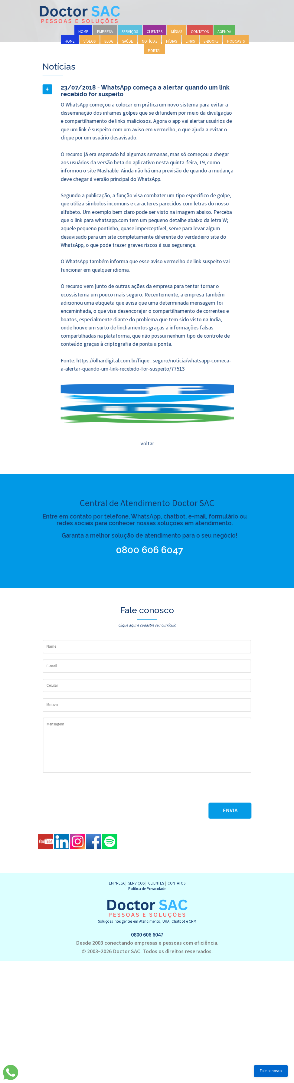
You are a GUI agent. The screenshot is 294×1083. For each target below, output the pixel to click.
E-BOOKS (211, 41)
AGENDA (224, 31)
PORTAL (154, 50)
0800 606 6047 (138, 550)
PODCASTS (236, 41)
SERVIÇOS (130, 31)
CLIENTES (154, 31)
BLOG (108, 41)
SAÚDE (127, 41)
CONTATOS (200, 31)
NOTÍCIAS (149, 41)
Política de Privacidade (147, 888)
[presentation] (89, 791)
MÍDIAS (176, 31)
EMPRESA (105, 31)
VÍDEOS (89, 41)
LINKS (190, 41)
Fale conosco (271, 1070)
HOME (83, 31)
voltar (147, 443)
